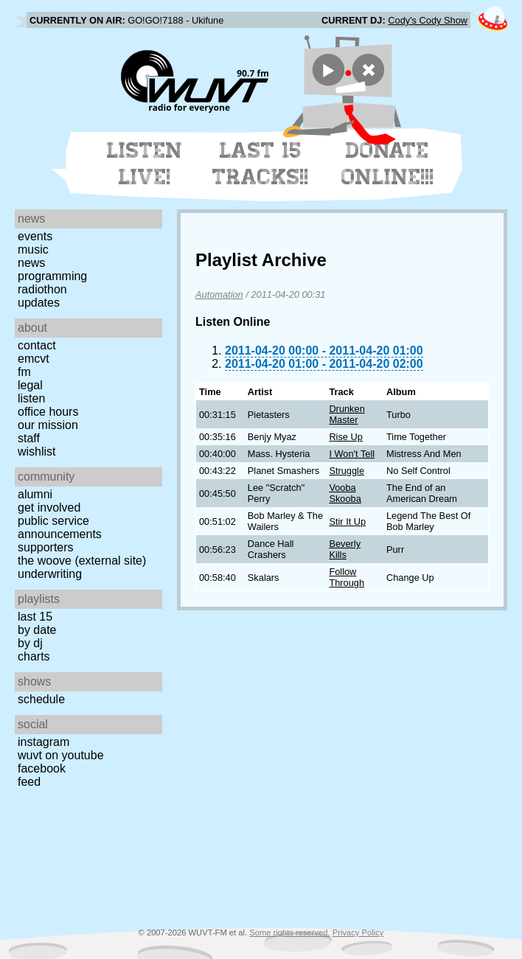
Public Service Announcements (60, 527)
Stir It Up (347, 521)
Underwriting (50, 574)
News (31, 263)
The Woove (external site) (82, 560)
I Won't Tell (352, 453)
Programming (52, 276)
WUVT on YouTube (61, 755)
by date (37, 630)
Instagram (43, 742)
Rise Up (346, 436)
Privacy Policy (358, 932)
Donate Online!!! (387, 163)
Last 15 (35, 616)
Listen (31, 398)
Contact (37, 345)
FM (24, 372)
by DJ (30, 643)
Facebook (42, 768)
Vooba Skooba (345, 493)
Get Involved (49, 507)
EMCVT (33, 358)
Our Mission (48, 425)
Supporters (46, 547)
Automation (219, 294)
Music (33, 249)
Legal (30, 385)
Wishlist (37, 451)
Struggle (346, 470)
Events (35, 236)
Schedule (41, 699)
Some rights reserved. (289, 932)
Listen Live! (145, 163)
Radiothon (42, 289)
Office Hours (48, 411)
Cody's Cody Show (427, 20)
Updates (39, 302)
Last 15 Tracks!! (260, 163)
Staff (29, 438)
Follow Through (346, 577)
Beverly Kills (345, 549)
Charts (34, 656)
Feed (29, 781)
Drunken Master (346, 414)
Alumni (35, 494)
